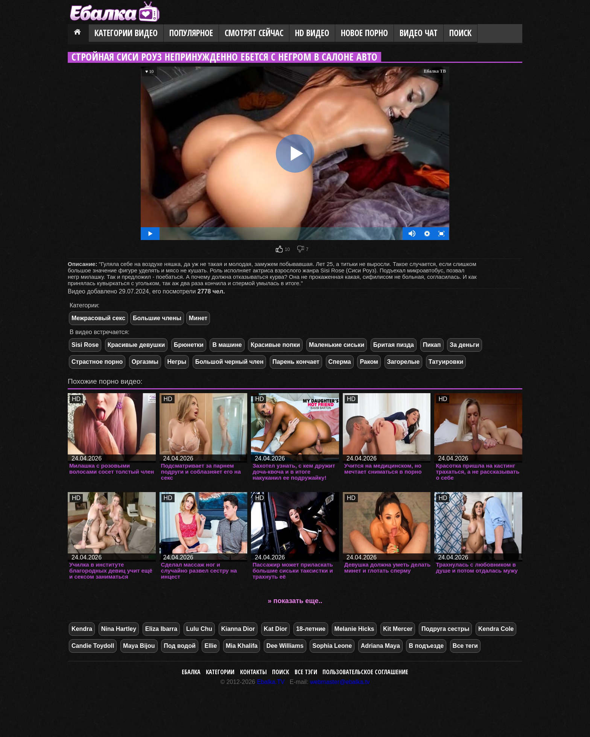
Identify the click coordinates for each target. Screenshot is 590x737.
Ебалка (191, 672)
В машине (227, 345)
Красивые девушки (136, 345)
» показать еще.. (295, 601)
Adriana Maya (380, 646)
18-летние (310, 629)
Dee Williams (285, 646)
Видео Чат (419, 33)
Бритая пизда (393, 345)
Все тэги (306, 672)
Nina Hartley (118, 629)
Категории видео (126, 33)
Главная (78, 33)
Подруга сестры (445, 629)
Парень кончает (295, 362)
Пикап (432, 345)
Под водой (180, 646)
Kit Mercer (397, 629)
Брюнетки (189, 345)
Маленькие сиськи (336, 345)
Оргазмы (145, 362)
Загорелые (403, 362)
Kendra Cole (496, 629)
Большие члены (157, 318)
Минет (198, 318)
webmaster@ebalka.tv (340, 682)
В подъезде (426, 646)
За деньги (464, 345)
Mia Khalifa (241, 646)
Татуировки (446, 362)
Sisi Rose (85, 345)
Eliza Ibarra (161, 629)
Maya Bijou (139, 646)
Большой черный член (229, 362)
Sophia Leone (332, 646)
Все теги (465, 646)
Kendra (81, 629)
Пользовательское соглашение (365, 672)
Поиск (460, 33)
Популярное (191, 33)
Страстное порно (97, 362)
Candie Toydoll (92, 646)
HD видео (312, 33)
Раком (369, 362)
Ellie (210, 646)
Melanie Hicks (354, 629)
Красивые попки (275, 345)
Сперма (339, 362)
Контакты (253, 672)
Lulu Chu (199, 629)
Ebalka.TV (271, 682)
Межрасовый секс (98, 318)
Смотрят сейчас (254, 33)
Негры (177, 362)
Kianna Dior (238, 629)
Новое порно (364, 33)
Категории (220, 672)
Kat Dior (275, 629)
